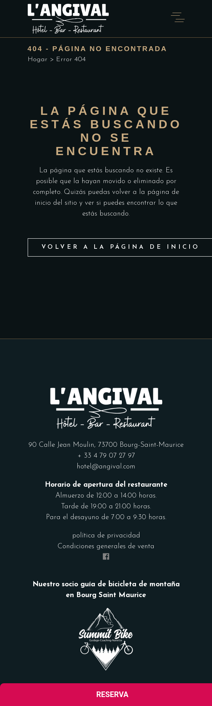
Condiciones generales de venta (106, 546)
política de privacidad (106, 535)
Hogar (37, 59)
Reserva (112, 694)
